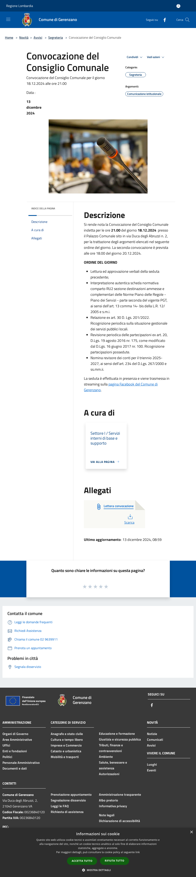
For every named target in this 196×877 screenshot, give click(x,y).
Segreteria (55, 37)
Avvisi (38, 37)
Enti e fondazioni (14, 751)
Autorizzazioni (109, 773)
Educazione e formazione (117, 733)
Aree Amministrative (17, 739)
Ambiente (106, 756)
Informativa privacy (113, 806)
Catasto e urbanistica (66, 751)
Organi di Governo (15, 733)
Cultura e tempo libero (67, 739)
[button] (98, 870)
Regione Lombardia (19, 5)
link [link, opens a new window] (137, 852)
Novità (23, 37)
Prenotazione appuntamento (71, 794)
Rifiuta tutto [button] (114, 860)
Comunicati (155, 739)
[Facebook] (163, 19)
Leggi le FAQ (60, 806)
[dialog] (98, 852)
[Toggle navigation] (8, 19)
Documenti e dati (14, 768)
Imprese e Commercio (66, 745)
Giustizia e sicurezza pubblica (120, 739)
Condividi (135, 57)
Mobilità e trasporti (65, 756)
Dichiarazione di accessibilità (119, 820)
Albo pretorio (108, 800)
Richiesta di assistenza (67, 811)
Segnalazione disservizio (68, 800)
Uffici (6, 745)
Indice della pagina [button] (43, 208)
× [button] (191, 832)
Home (9, 37)
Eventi (151, 770)
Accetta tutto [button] (82, 861)
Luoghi (152, 764)
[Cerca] (187, 19)
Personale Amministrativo (21, 762)
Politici (7, 756)
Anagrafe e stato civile (67, 733)
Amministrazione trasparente (120, 794)
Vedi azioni (156, 57)
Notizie (152, 733)
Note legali (106, 815)
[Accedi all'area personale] (178, 6)
